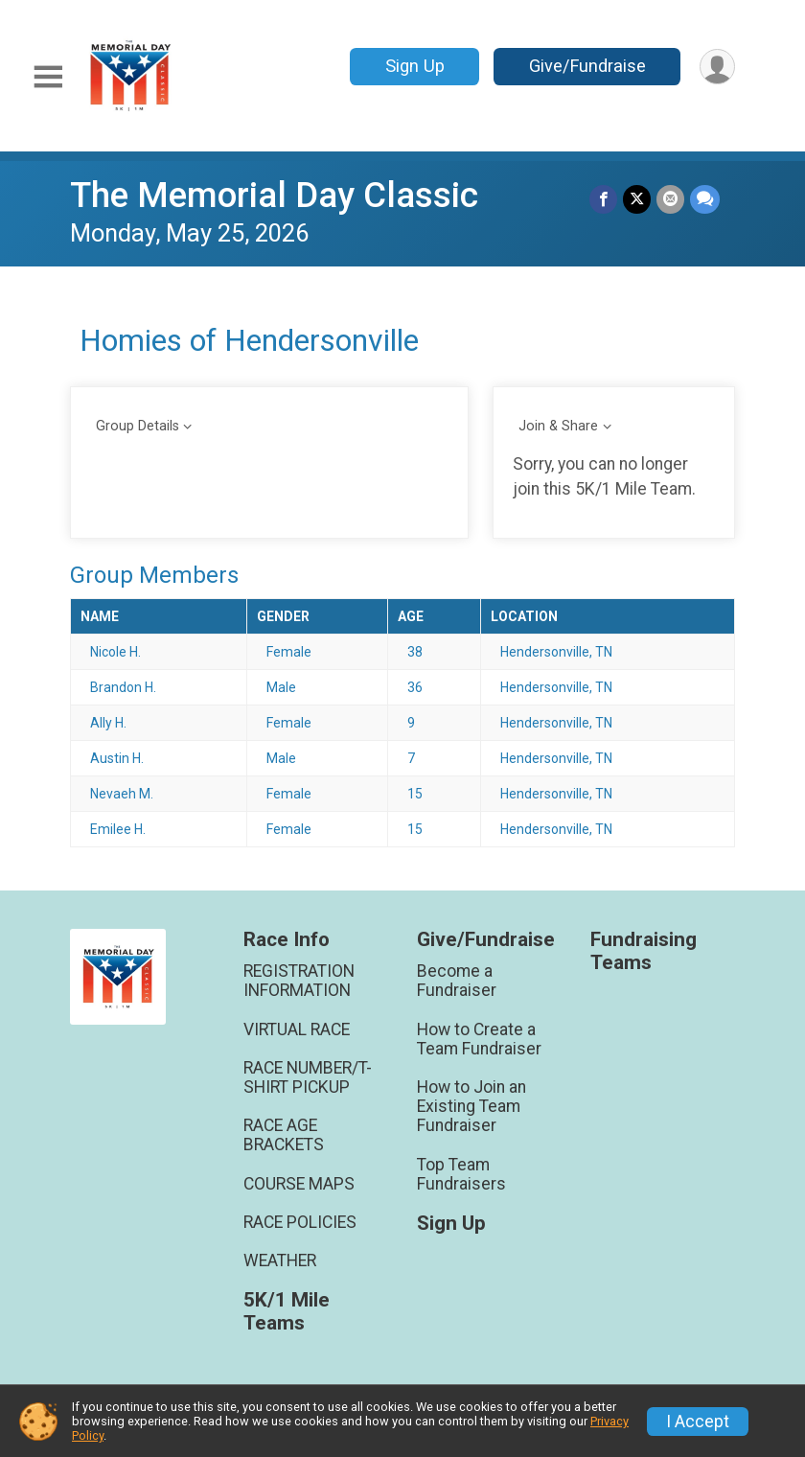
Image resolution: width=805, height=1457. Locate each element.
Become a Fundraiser (456, 980)
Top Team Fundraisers (461, 1174)
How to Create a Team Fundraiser (479, 1039)
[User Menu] (717, 66)
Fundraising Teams (643, 951)
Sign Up (415, 66)
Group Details (137, 426)
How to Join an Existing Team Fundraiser (471, 1106)
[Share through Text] (705, 199)
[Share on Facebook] (603, 199)
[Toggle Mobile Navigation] (48, 77)
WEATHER (279, 1260)
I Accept (697, 1421)
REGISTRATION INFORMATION (299, 980)
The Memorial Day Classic (274, 195)
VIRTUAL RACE (296, 1029)
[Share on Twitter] (637, 199)
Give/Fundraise (587, 66)
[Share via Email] (670, 199)
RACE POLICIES (299, 1222)
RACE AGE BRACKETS (283, 1135)
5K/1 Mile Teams (286, 1311)
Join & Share (558, 426)
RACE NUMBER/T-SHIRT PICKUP (307, 1077)
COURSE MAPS (299, 1183)
